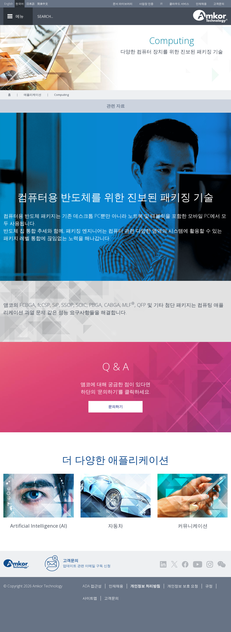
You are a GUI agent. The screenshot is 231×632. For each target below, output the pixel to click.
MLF (126, 329)
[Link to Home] (16, 588)
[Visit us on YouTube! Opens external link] (197, 589)
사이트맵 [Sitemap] (90, 623)
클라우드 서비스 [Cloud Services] (179, 4)
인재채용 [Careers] (201, 4)
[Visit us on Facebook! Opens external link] (185, 589)
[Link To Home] (210, 16)
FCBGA (27, 329)
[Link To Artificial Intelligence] (38, 521)
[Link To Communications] (192, 521)
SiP (55, 329)
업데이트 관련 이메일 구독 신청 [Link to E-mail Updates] (87, 588)
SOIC (81, 329)
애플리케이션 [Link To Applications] (32, 120)
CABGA (112, 329)
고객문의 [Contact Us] (218, 4)
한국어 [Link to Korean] (20, 4)
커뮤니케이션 (193, 550)
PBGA (95, 329)
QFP (141, 329)
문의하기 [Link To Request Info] (115, 430)
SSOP (67, 329)
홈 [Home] (9, 120)
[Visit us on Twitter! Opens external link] (174, 589)
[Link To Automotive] (116, 521)
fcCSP (43, 329)
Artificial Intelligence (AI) (38, 550)
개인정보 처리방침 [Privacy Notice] (145, 611)
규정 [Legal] (209, 611)
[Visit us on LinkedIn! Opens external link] (163, 589)
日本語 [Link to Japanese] (30, 4)
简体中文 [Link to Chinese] (42, 4)
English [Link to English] (8, 4)
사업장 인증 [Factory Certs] (146, 4)
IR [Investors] (161, 4)
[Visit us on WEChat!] (221, 589)
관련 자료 (115, 131)
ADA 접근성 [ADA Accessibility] (92, 611)
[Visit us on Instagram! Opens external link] (209, 589)
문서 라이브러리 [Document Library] (122, 4)
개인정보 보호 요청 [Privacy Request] (182, 611)
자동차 (115, 550)
